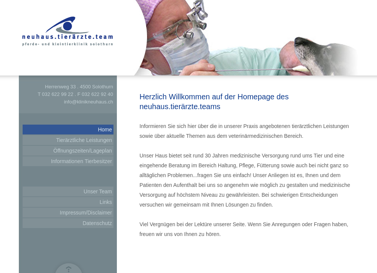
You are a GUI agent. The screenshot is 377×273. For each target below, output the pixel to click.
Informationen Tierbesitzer (81, 161)
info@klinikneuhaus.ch (88, 102)
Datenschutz (97, 223)
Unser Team (98, 191)
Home (105, 129)
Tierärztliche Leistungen (84, 140)
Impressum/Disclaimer (86, 213)
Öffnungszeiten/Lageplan (83, 151)
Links (106, 202)
